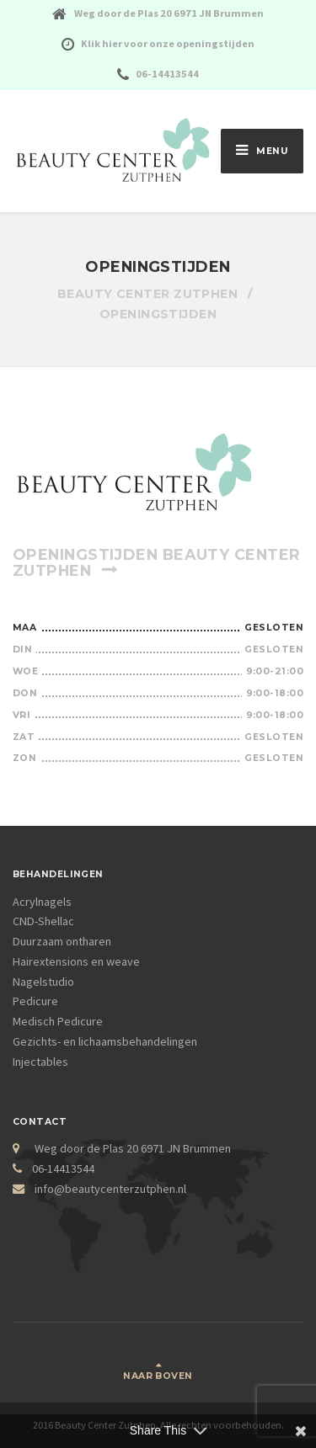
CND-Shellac (43, 921)
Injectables (40, 1061)
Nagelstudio (43, 981)
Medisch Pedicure (58, 1021)
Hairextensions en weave (76, 961)
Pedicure (35, 1001)
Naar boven (157, 1376)
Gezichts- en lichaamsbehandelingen (105, 1041)
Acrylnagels (42, 901)
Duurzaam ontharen (62, 941)
